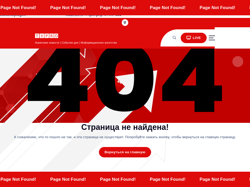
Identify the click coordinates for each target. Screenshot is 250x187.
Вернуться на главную (125, 152)
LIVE (193, 38)
